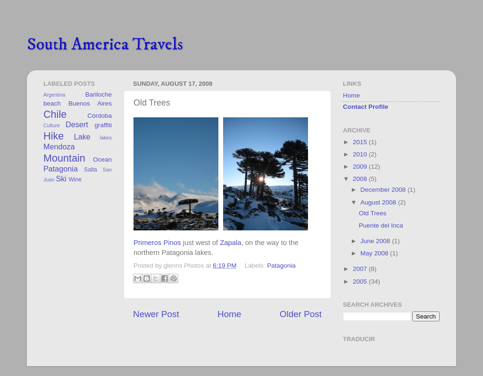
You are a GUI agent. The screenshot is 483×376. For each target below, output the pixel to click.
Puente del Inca (381, 225)
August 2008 (379, 202)
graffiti (103, 125)
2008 (361, 178)
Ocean (102, 159)
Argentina (54, 95)
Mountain (64, 158)
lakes (106, 137)
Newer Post (156, 314)
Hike (53, 136)
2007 (361, 268)
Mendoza (59, 146)
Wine (75, 179)
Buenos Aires (90, 103)
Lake (82, 136)
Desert (77, 124)
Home (229, 314)
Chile (55, 114)
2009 (361, 166)
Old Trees (373, 213)
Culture (51, 125)
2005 (361, 281)
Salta (90, 169)
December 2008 (384, 189)
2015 (361, 142)
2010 (361, 154)
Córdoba (99, 115)
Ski (61, 178)
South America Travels (105, 44)
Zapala (230, 242)
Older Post (301, 314)
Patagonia (281, 265)
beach (52, 103)
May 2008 (375, 253)
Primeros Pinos (157, 242)
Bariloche (98, 94)
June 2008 (376, 241)
